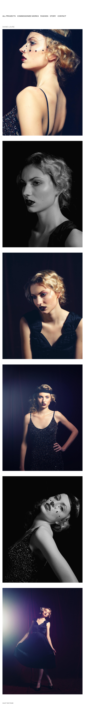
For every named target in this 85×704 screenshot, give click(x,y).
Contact (62, 16)
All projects (9, 16)
